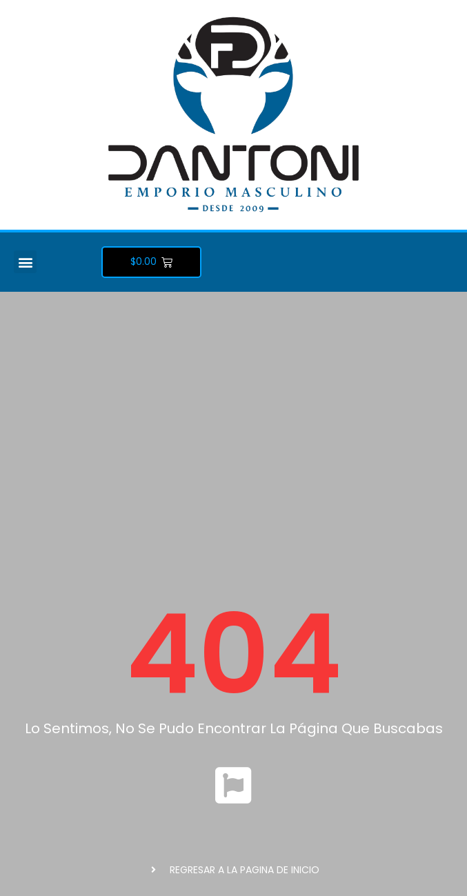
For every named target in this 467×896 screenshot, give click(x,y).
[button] (25, 261)
